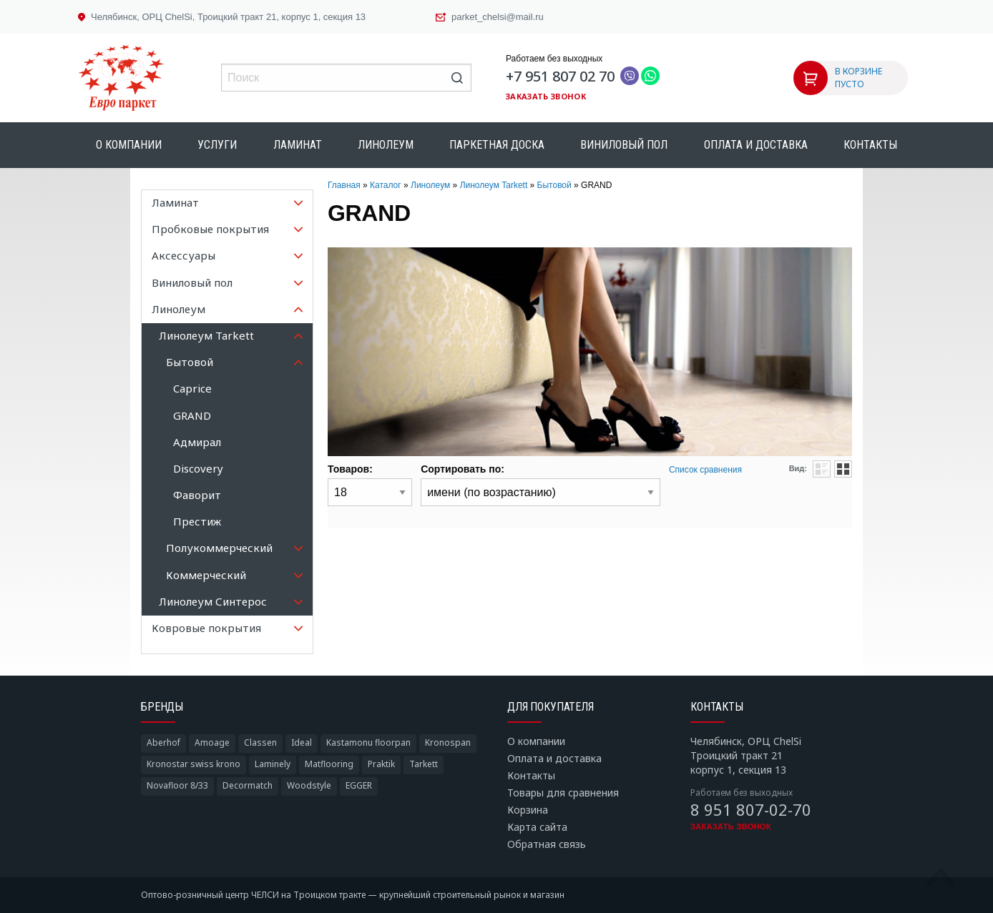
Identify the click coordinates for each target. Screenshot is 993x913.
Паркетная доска (496, 145)
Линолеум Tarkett (494, 185)
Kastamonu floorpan (368, 742)
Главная (344, 185)
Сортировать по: (462, 469)
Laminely (272, 764)
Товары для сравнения (563, 792)
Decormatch (247, 785)
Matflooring (329, 764)
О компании (129, 145)
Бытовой (554, 185)
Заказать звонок (546, 96)
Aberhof (163, 742)
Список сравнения (705, 470)
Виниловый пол (623, 145)
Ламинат (297, 145)
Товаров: (350, 469)
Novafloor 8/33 (177, 785)
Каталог (385, 185)
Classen (260, 742)
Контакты (870, 145)
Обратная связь (546, 844)
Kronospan (448, 742)
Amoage (212, 742)
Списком (822, 469)
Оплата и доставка (756, 145)
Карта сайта (537, 827)
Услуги (217, 145)
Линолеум (386, 145)
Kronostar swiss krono (193, 764)
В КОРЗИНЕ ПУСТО (858, 77)
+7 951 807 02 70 (560, 76)
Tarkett (423, 764)
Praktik (381, 764)
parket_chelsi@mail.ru (497, 16)
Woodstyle (309, 785)
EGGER (359, 785)
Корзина (527, 809)
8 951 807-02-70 (750, 809)
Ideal (301, 742)
